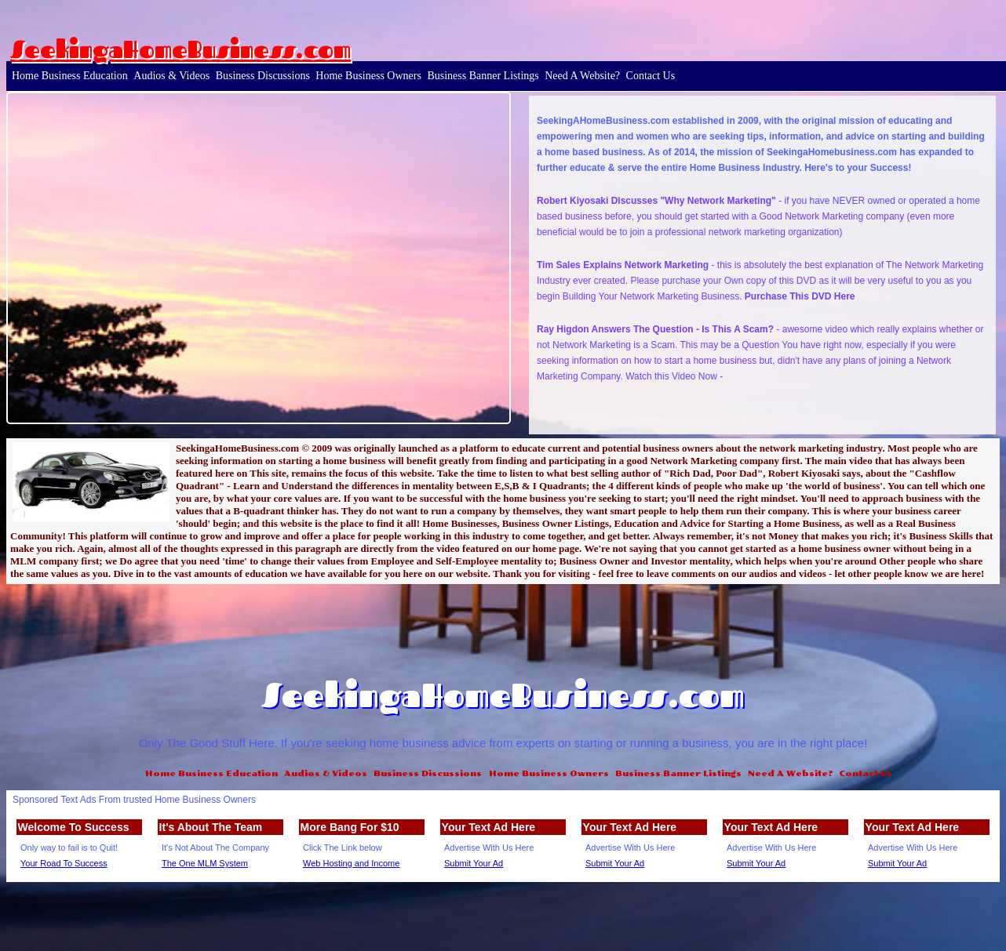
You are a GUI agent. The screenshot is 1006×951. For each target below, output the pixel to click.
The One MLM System (205, 863)
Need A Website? (582, 76)
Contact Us (651, 76)
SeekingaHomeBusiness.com (180, 49)
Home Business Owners (368, 76)
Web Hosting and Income (351, 863)
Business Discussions (263, 76)
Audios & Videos (171, 76)
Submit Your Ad (473, 863)
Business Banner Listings (482, 76)
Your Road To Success (64, 863)
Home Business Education (70, 76)
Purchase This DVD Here (800, 296)
